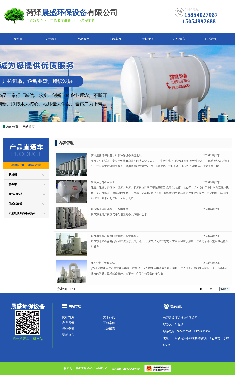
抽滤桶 (13, 174)
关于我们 (51, 39)
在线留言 (179, 39)
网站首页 (19, 39)
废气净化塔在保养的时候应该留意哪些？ (115, 236)
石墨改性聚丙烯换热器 (22, 213)
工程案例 (115, 39)
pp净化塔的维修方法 (103, 262)
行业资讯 (147, 39)
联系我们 (211, 39)
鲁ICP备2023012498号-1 (91, 368)
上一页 (198, 289)
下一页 (208, 289)
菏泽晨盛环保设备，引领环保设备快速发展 (116, 155)
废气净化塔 (15, 194)
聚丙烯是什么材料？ (103, 182)
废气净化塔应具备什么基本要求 (109, 209)
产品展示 (83, 39)
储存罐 (13, 184)
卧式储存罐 (15, 203)
